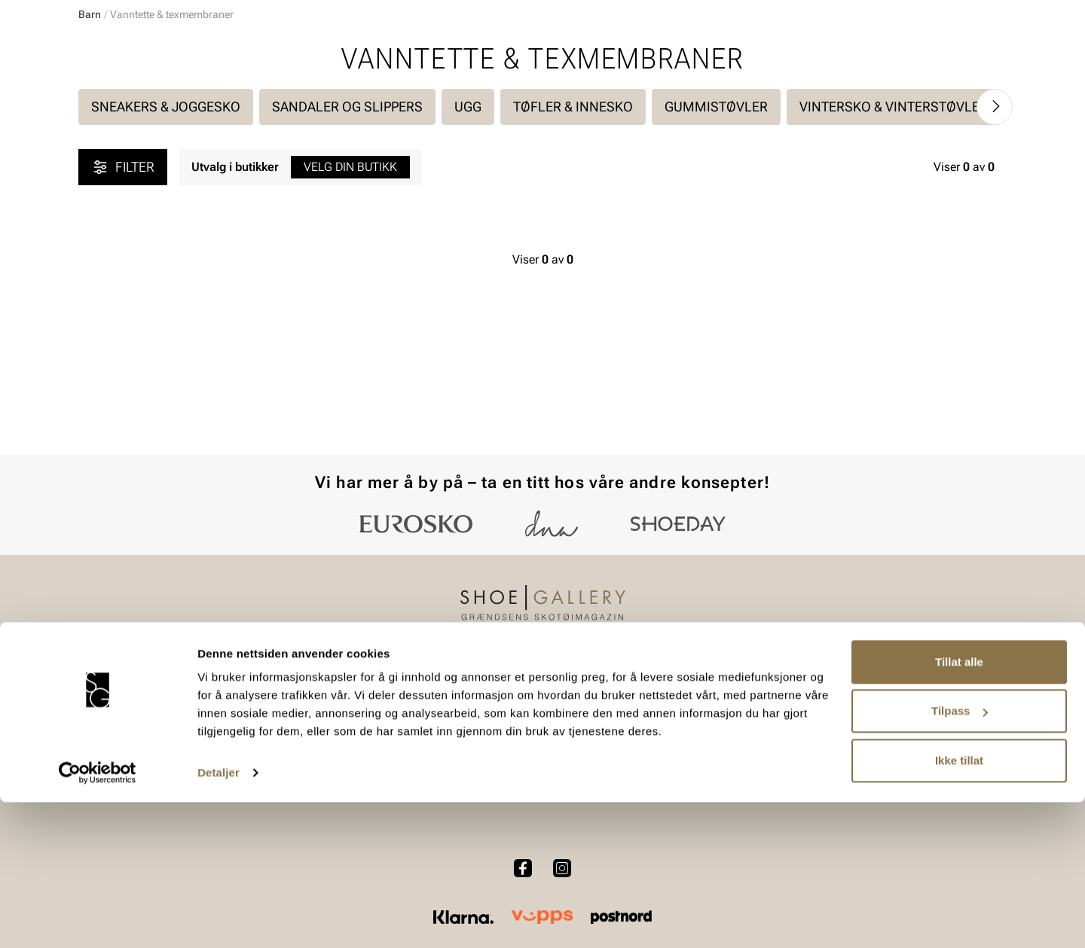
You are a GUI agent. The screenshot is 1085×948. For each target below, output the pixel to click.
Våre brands (774, 738)
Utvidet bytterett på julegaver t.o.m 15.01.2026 (542, 133)
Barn (196, 99)
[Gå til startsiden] (145, 53)
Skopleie (344, 99)
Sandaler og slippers (347, 256)
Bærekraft (768, 712)
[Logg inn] (861, 55)
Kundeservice (431, 686)
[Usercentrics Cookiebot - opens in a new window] (98, 918)
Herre (145, 99)
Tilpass (959, 856)
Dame (93, 99)
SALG (402, 99)
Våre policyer (603, 712)
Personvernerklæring (449, 764)
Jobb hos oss (778, 764)
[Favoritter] (919, 55)
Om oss (762, 686)
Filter (122, 317)
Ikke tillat (959, 906)
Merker (863, 99)
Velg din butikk (350, 316)
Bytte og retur (431, 712)
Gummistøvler (716, 256)
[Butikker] (806, 55)
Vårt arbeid (598, 686)
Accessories (265, 99)
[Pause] (995, 12)
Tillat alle (959, 807)
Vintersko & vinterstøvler (893, 256)
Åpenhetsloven (607, 738)
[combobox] (489, 53)
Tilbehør (243, 738)
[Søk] (660, 53)
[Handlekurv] (982, 55)
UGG (467, 256)
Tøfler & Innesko (573, 256)
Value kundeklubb (956, 99)
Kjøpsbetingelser (440, 738)
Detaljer (218, 918)
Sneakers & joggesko (165, 256)
